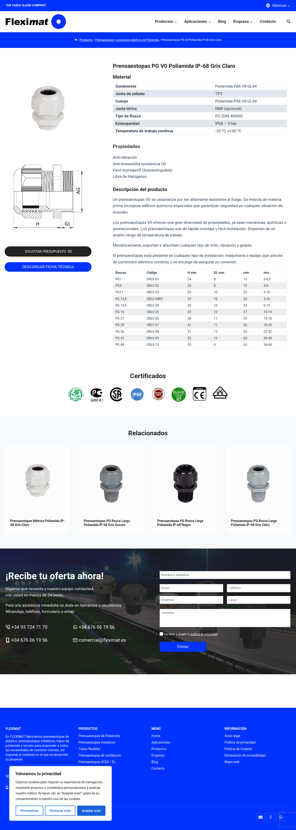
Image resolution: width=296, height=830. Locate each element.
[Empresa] (191, 600)
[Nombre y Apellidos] (225, 575)
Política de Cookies (238, 749)
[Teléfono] (258, 588)
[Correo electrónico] (260, 817)
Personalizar (29, 811)
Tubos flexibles (90, 749)
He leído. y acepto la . (192, 634)
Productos (158, 749)
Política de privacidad (240, 742)
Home (155, 736)
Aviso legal (232, 736)
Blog (222, 21)
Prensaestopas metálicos (97, 742)
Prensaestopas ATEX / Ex (97, 762)
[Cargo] (258, 600)
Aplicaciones (160, 742)
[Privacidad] (161, 634)
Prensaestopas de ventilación (100, 755)
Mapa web (232, 762)
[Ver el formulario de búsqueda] (286, 21)
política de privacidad (204, 634)
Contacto (268, 21)
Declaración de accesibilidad (245, 755)
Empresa (157, 755)
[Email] (191, 588)
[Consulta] (225, 618)
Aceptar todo (91, 811)
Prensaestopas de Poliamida (99, 736)
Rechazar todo (60, 811)
